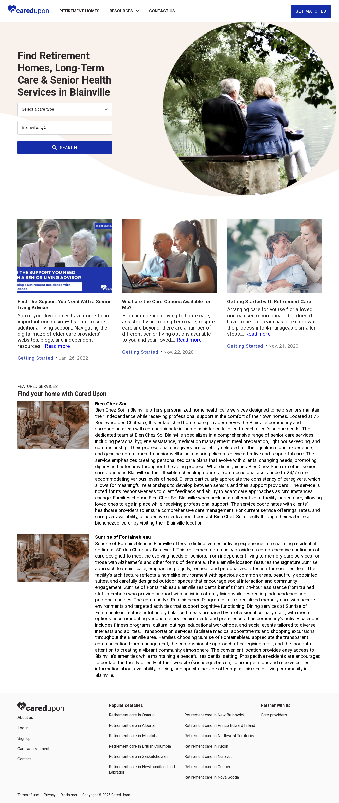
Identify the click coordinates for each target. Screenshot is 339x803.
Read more (57, 346)
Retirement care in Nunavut (208, 756)
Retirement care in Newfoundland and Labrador (142, 769)
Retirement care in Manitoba (133, 735)
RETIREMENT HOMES (79, 11)
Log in (22, 728)
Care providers (274, 715)
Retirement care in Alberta (132, 725)
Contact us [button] (162, 11)
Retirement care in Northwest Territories (219, 735)
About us (25, 717)
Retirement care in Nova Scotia (211, 777)
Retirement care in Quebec (207, 766)
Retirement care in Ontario (132, 715)
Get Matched (310, 11)
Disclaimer (69, 795)
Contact (24, 759)
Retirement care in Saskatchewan (138, 756)
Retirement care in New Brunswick (214, 715)
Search (64, 147)
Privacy (50, 795)
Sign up (24, 738)
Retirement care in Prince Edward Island (219, 725)
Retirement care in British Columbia (140, 746)
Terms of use (28, 795)
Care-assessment (33, 748)
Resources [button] (124, 11)
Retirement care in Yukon (206, 746)
